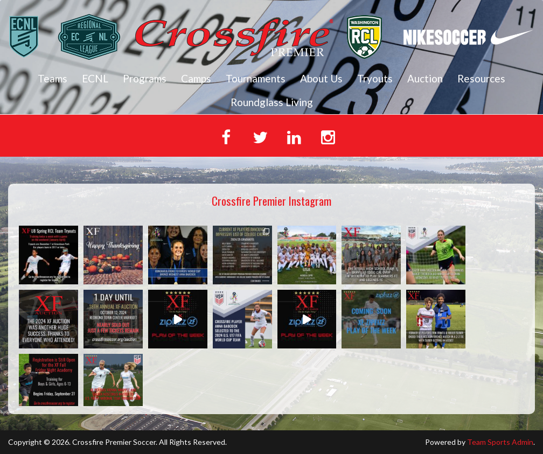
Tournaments (256, 78)
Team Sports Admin (500, 441)
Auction (425, 78)
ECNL (95, 78)
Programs (144, 78)
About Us (321, 78)
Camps (196, 78)
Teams (52, 78)
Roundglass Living (272, 102)
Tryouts (375, 78)
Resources (481, 78)
